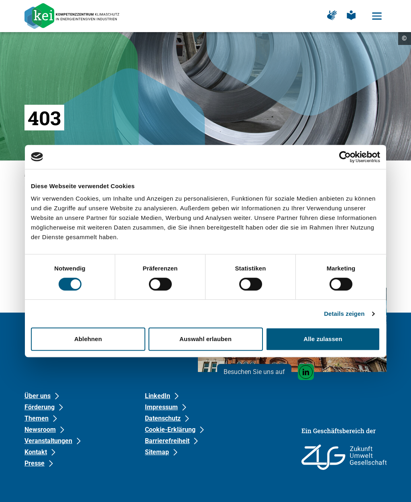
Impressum (161, 407)
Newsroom (40, 429)
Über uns (37, 396)
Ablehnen (88, 338)
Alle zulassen (322, 338)
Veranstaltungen (48, 441)
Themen (36, 418)
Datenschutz (163, 418)
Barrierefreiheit (167, 441)
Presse (34, 463)
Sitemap (157, 452)
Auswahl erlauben (205, 338)
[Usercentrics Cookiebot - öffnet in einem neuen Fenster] (345, 157)
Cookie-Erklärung (170, 429)
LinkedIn (157, 396)
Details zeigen (344, 313)
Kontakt (35, 452)
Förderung (39, 407)
